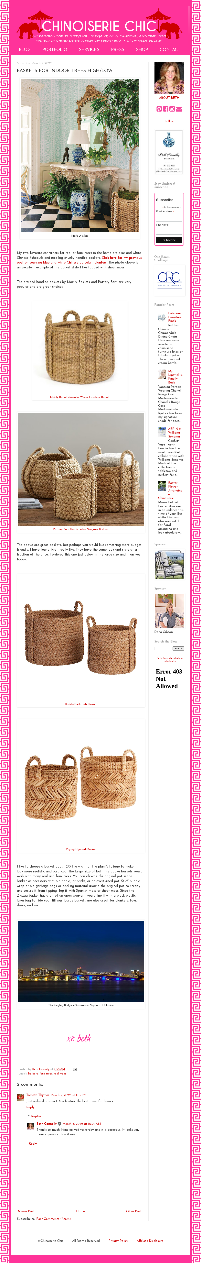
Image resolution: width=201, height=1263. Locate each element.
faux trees (45, 1073)
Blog (25, 50)
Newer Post (26, 1211)
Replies (36, 1116)
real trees (60, 1073)
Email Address (165, 211)
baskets (33, 1073)
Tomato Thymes (37, 1095)
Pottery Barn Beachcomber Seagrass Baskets (81, 529)
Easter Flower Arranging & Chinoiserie (170, 490)
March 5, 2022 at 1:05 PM (68, 1095)
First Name (162, 224)
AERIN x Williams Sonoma (174, 432)
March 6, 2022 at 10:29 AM (81, 1124)
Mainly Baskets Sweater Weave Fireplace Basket (80, 397)
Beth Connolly (47, 1124)
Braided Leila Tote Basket (81, 704)
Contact (170, 50)
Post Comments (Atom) (53, 1219)
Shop (142, 50)
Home (80, 1211)
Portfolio (54, 50)
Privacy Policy (118, 1241)
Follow (169, 121)
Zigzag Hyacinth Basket (81, 849)
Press (117, 50)
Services (89, 50)
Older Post (134, 1211)
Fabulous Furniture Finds (175, 317)
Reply (30, 1107)
